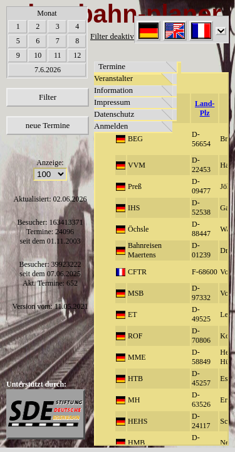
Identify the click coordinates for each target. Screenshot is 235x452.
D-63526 (201, 399)
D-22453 (201, 165)
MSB (136, 293)
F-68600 (204, 271)
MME (137, 357)
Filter (47, 97)
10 (37, 55)
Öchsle (138, 229)
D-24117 (201, 421)
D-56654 (201, 139)
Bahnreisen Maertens (145, 250)
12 (77, 55)
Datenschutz (114, 114)
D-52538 (201, 207)
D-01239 (201, 250)
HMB (136, 442)
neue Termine (48, 125)
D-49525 (201, 314)
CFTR (137, 271)
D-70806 (201, 335)
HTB (135, 378)
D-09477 (201, 186)
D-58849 (201, 357)
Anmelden (111, 126)
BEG (135, 138)
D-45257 (201, 378)
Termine (111, 66)
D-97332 (201, 293)
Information (113, 90)
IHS (134, 207)
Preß (135, 186)
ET (132, 314)
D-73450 (201, 442)
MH (134, 400)
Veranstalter (113, 78)
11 (57, 55)
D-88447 (201, 229)
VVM (136, 165)
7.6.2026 (47, 69)
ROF (135, 335)
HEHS (137, 421)
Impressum (112, 102)
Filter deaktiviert (117, 36)
